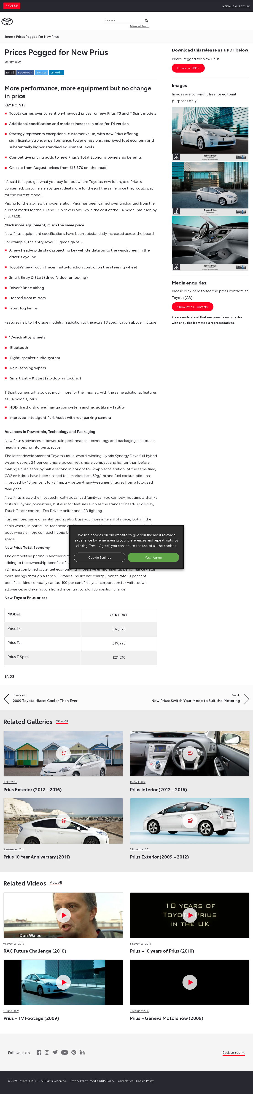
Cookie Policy (145, 1081)
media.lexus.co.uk (236, 6)
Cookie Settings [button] (99, 557)
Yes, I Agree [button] (153, 557)
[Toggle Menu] (247, 21)
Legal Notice (125, 1081)
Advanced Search (139, 26)
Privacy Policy (79, 1081)
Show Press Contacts (192, 307)
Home (8, 36)
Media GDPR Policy (102, 1081)
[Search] (126, 21)
